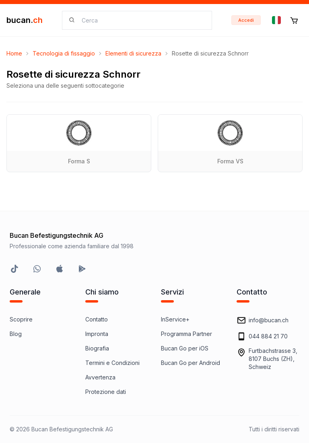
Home (14, 53)
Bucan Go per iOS (184, 348)
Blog (16, 333)
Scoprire (21, 319)
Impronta (96, 333)
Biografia (97, 348)
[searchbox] (141, 20)
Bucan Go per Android (190, 362)
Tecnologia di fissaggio (64, 53)
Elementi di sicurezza (133, 53)
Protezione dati (105, 391)
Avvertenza (100, 377)
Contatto (96, 319)
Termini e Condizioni (112, 362)
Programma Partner (186, 333)
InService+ (175, 319)
